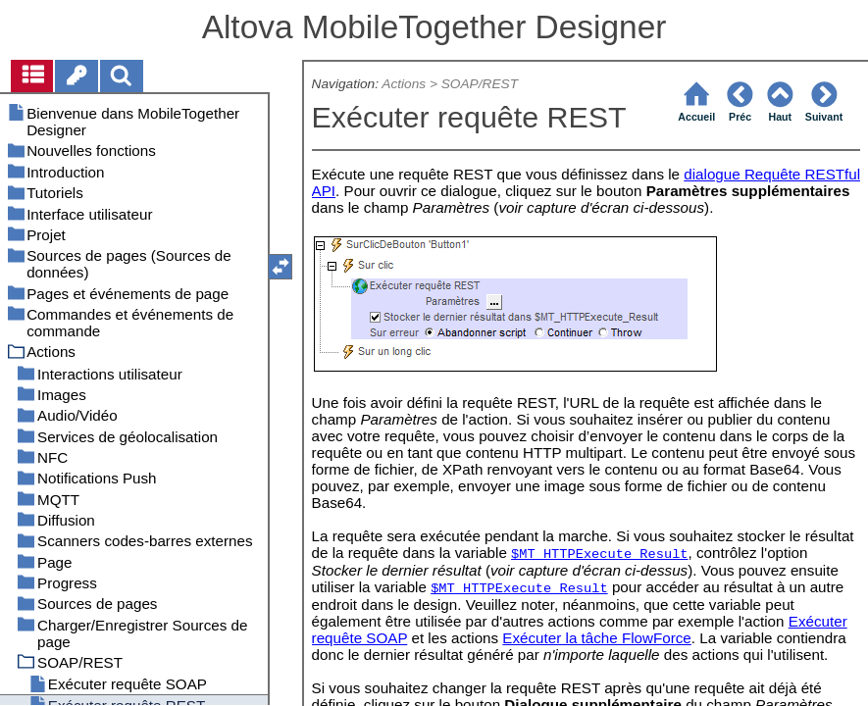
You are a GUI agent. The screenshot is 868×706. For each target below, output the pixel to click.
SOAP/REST (479, 83)
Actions (404, 83)
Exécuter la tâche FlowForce (596, 638)
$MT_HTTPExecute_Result (600, 554)
